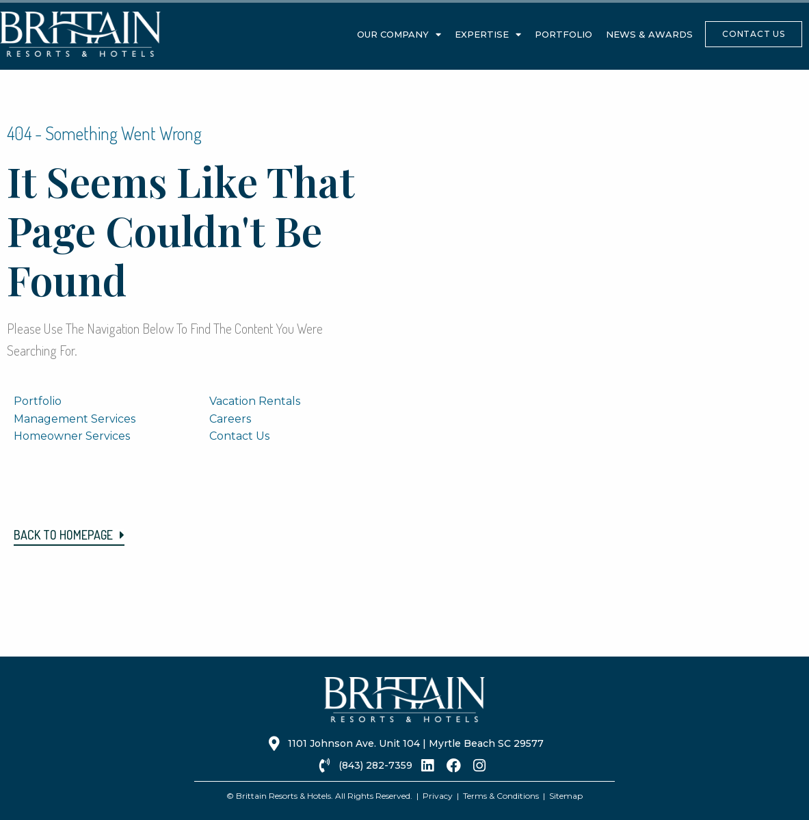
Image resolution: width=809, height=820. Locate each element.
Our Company (399, 34)
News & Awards (649, 34)
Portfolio (563, 34)
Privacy (438, 796)
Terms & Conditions (501, 796)
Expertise (488, 34)
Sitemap (566, 796)
